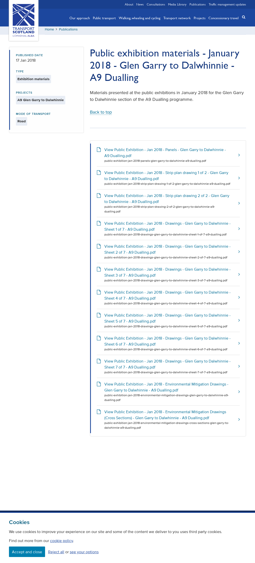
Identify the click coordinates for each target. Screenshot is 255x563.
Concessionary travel (223, 17)
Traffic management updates (227, 4)
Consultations (156, 4)
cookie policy (61, 540)
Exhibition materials (33, 81)
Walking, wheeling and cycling (139, 17)
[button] (242, 17)
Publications (198, 4)
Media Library (177, 4)
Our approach (79, 17)
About (129, 4)
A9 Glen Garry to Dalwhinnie (40, 102)
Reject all (56, 552)
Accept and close (27, 552)
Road (21, 123)
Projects (199, 17)
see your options (84, 552)
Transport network (177, 17)
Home (49, 31)
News (140, 4)
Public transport (104, 17)
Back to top (101, 114)
